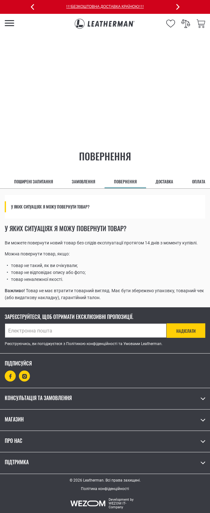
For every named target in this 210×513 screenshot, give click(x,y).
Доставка (164, 181)
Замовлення (83, 181)
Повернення (125, 181)
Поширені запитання (33, 181)
